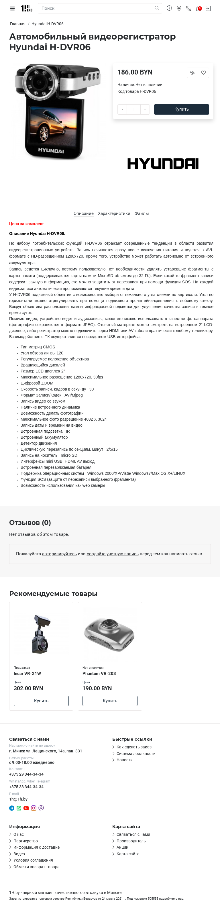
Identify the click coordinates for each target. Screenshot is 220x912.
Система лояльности (136, 753)
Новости (125, 760)
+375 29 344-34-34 (26, 774)
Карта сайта (128, 854)
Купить (181, 109)
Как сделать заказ (134, 747)
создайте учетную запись (113, 553)
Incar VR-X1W (27, 673)
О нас (18, 834)
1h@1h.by (18, 799)
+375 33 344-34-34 (26, 786)
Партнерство (25, 841)
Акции (122, 847)
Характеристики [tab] (114, 213)
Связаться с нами (133, 834)
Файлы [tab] (142, 213)
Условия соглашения (33, 860)
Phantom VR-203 (99, 673)
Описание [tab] (84, 213)
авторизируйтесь (59, 553)
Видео (19, 854)
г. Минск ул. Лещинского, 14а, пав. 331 (45, 751)
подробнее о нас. (171, 899)
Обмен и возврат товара (36, 866)
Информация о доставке (36, 847)
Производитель (131, 841)
